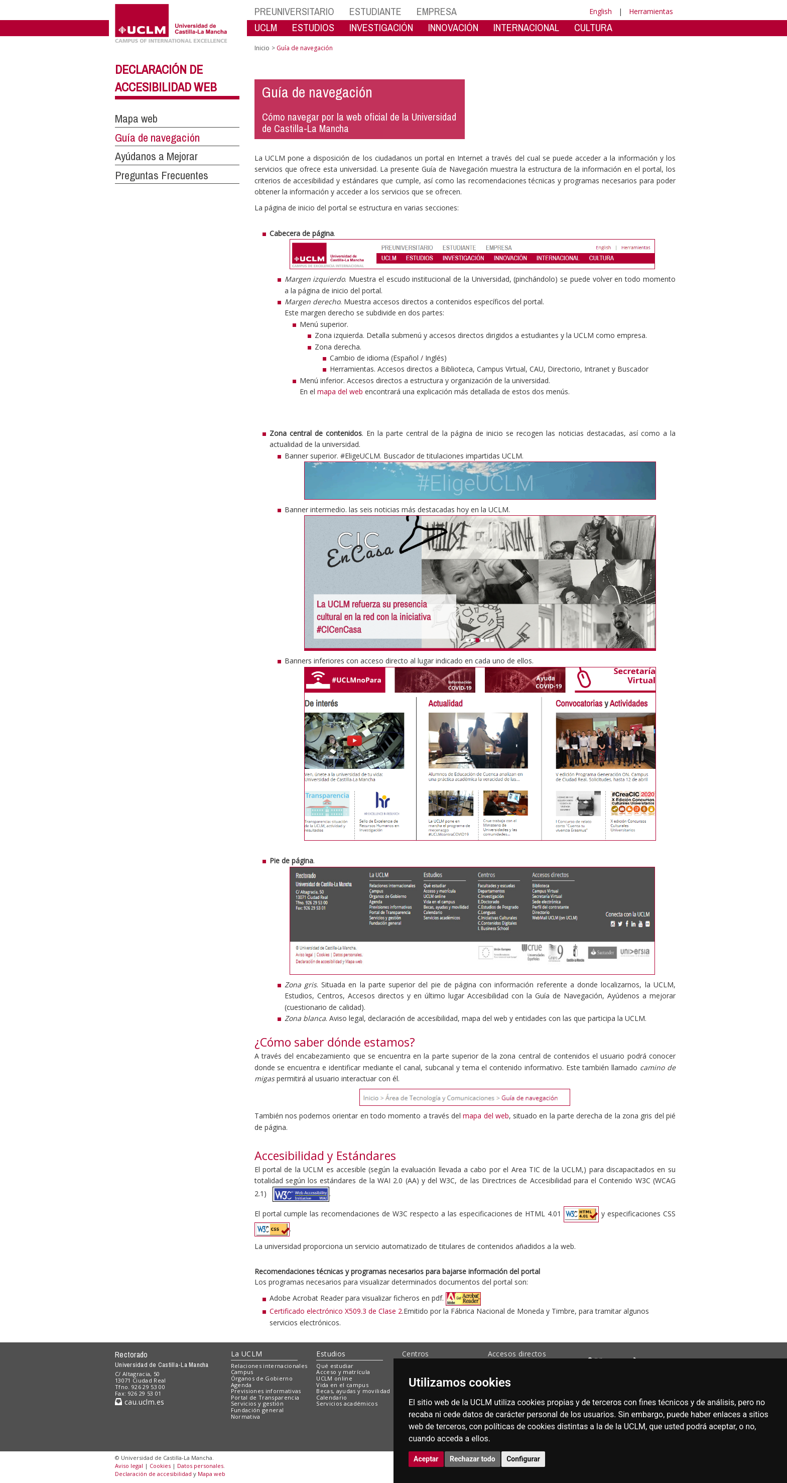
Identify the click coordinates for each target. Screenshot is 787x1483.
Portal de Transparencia (265, 1397)
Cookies (160, 1465)
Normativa (245, 1416)
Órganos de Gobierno (262, 1378)
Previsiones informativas (266, 1391)
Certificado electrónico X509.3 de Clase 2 (336, 1311)
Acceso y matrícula (343, 1372)
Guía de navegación (157, 137)
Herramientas (651, 11)
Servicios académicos (346, 1403)
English (600, 11)
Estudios (330, 1353)
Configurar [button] (523, 1459)
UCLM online (334, 1378)
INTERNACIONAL (526, 27)
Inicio (262, 48)
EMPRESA (437, 11)
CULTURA (593, 27)
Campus (242, 1372)
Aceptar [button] (426, 1459)
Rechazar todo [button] (472, 1459)
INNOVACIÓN (453, 27)
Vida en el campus (342, 1385)
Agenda (241, 1385)
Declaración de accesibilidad (153, 1473)
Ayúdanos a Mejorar (156, 156)
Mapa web (136, 118)
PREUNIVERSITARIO (294, 11)
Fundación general (257, 1410)
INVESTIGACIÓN (381, 27)
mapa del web (340, 391)
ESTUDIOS (313, 27)
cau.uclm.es (139, 1402)
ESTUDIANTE (375, 11)
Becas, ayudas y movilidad (353, 1391)
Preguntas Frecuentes (161, 175)
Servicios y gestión (257, 1403)
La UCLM (247, 1353)
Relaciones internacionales (269, 1366)
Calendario (331, 1397)
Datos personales (200, 1465)
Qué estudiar (334, 1366)
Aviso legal (129, 1465)
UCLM (265, 27)
